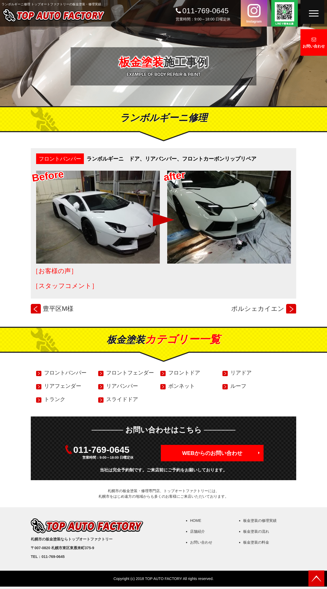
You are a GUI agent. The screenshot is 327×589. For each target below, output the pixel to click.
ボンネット (181, 386)
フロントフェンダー (130, 373)
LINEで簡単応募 (284, 13)
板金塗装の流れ (256, 531)
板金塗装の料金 (256, 542)
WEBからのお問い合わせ (212, 453)
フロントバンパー (60, 159)
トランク (54, 399)
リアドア (241, 373)
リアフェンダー (62, 386)
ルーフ (238, 386)
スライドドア (122, 399)
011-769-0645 (205, 11)
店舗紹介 (197, 531)
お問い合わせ (314, 46)
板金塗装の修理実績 (260, 520)
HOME (195, 520)
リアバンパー (122, 386)
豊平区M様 (58, 308)
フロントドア (184, 373)
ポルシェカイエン (257, 308)
